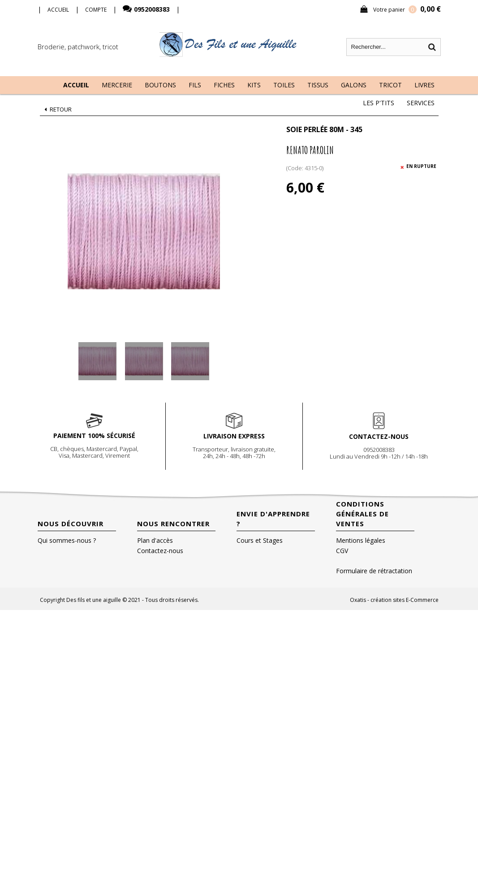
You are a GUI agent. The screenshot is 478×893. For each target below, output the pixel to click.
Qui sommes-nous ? (67, 540)
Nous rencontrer (173, 523)
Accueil (76, 85)
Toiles (284, 85)
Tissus (317, 85)
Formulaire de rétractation (374, 571)
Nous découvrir (70, 523)
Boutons (160, 85)
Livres (424, 85)
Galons (353, 85)
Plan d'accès (155, 540)
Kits (254, 85)
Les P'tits (378, 103)
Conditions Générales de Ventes (362, 513)
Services (421, 103)
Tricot (390, 85)
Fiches (224, 85)
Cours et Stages (260, 540)
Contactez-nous (160, 550)
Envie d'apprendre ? (273, 518)
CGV (342, 550)
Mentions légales (360, 540)
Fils (195, 85)
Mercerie (117, 85)
